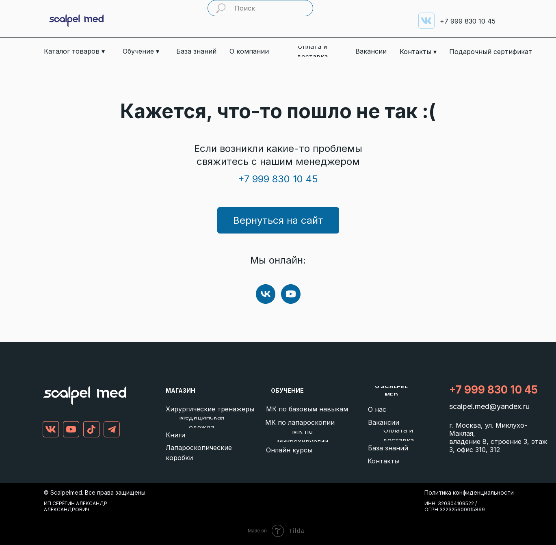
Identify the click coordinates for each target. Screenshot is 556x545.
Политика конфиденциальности (469, 492)
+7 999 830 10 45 (278, 179)
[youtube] (291, 294)
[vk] (265, 294)
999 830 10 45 (467, 21)
